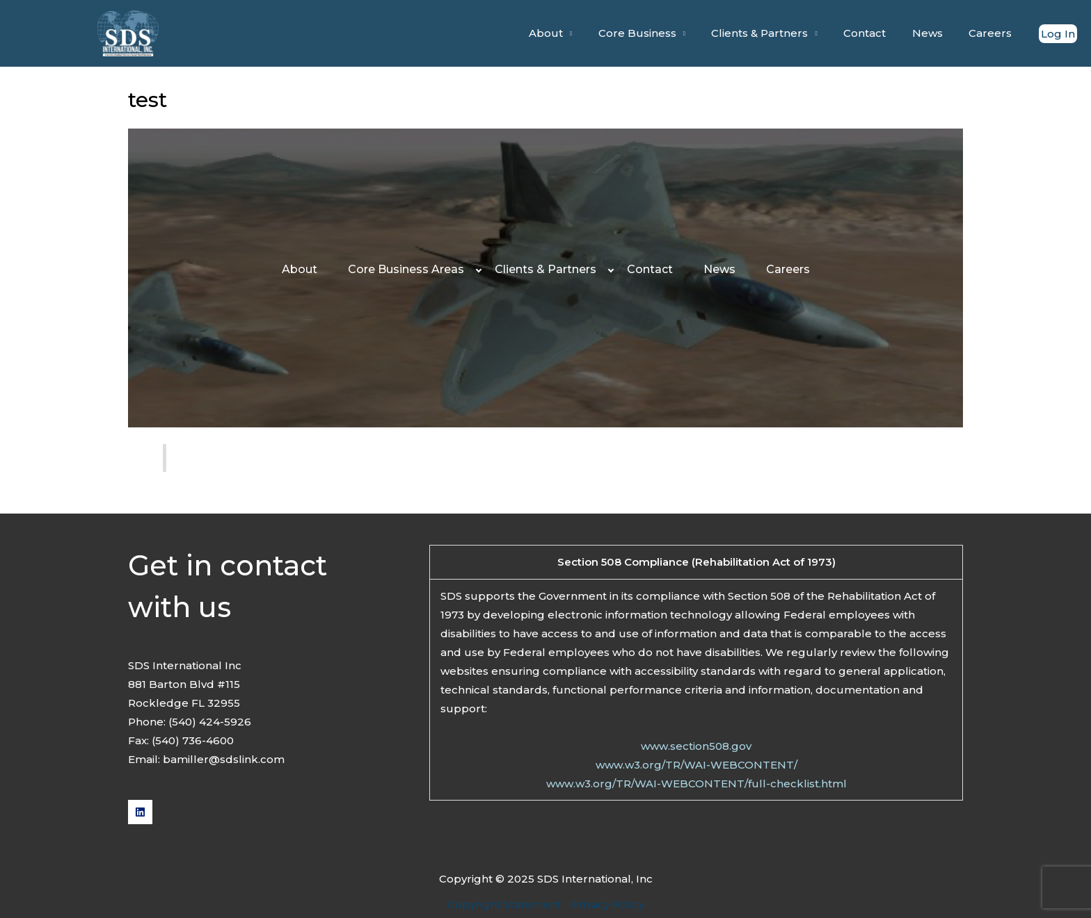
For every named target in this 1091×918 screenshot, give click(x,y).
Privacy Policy (607, 904)
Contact (878, 33)
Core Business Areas (406, 269)
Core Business (660, 33)
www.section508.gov (696, 746)
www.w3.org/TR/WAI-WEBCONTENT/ (696, 764)
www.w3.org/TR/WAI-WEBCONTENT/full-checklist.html (696, 783)
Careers (992, 33)
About (574, 33)
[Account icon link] (1058, 33)
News (935, 33)
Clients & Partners (778, 33)
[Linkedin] (140, 812)
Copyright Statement (504, 904)
